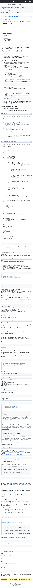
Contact (22, 583)
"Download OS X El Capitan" (11, 70)
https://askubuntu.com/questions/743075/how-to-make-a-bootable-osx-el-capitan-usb (13, 451)
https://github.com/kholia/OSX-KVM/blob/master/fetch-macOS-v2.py (12, 522)
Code (2, 12)
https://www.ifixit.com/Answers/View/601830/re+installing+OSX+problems (12, 348)
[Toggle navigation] (2, 1)
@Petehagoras (3, 449)
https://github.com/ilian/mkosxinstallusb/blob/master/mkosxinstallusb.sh (11, 454)
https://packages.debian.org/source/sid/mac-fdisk (19, 484)
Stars (13, 12)
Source (2, 548)
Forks (18, 12)
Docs (19, 583)
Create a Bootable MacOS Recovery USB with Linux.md (14, 7)
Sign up (29, 1)
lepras (2, 551)
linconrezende (4, 272)
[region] (16, 64)
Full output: (3, 496)
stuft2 (2, 244)
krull (2, 517)
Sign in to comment (28, 579)
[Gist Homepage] (13, 1)
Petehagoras (3, 320)
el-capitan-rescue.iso (9, 493)
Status (14, 583)
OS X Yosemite (6, 47)
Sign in (26, 1)
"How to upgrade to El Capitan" (16, 69)
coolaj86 (2, 7)
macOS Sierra (12, 47)
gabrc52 (3, 478)
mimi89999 (3, 258)
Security (11, 583)
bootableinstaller (14, 247)
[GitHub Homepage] (13, 585)
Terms (6, 583)
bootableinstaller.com (6, 19)
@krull (2, 553)
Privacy (9, 583)
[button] (12, 10)
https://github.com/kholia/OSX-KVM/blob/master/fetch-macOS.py (15, 263)
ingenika (3, 377)
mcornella (3, 540)
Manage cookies (25, 583)
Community (16, 583)
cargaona (3, 457)
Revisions (7, 12)
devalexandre (4, 252)
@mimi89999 (6, 459)
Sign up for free (4, 579)
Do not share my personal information (16, 584)
